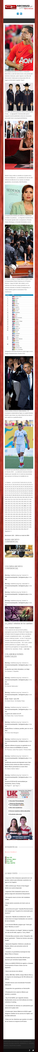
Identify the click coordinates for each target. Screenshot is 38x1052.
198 (30, 516)
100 (10, 497)
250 (8, 529)
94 (25, 495)
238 (30, 525)
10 (24, 482)
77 (19, 493)
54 (29, 489)
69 (31, 491)
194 (19, 516)
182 (14, 514)
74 (13, 493)
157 (27, 508)
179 (6, 514)
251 (11, 529)
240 (8, 527)
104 (21, 497)
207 (27, 518)
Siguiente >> (8, 531)
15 (7, 484)
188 (30, 514)
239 (6, 527)
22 (21, 484)
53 (27, 489)
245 (22, 527)
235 (22, 525)
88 (13, 495)
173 (17, 512)
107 (29, 497)
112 (14, 499)
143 (17, 506)
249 (6, 529)
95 (27, 495)
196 (25, 516)
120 (8, 501)
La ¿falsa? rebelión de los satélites (19, 623)
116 (25, 499)
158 (30, 508)
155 (22, 508)
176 (25, 512)
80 (25, 493)
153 (17, 508)
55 (31, 489)
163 (17, 510)
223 (17, 522)
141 (11, 506)
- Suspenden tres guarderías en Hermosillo (17, 988)
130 (8, 503)
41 (31, 486)
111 (11, 499)
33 (15, 486)
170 (8, 512)
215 (22, 520)
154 (19, 508)
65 (23, 491)
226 (25, 522)
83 (31, 493)
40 (29, 486)
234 (19, 525)
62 (17, 491)
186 (25, 514)
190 (8, 516)
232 (14, 525)
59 (11, 491)
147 (27, 506)
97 (31, 495)
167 (27, 510)
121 (11, 501)
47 (15, 489)
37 (23, 486)
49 (19, 489)
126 (25, 501)
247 (27, 527)
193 (17, 516)
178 (30, 512)
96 (29, 495)
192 (14, 516)
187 (27, 514)
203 (17, 518)
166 (25, 510)
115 (22, 499)
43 (7, 489)
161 (11, 510)
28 (5, 486)
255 (22, 529)
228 (30, 522)
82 (29, 493)
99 (7, 497)
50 (21, 489)
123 (17, 501)
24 (25, 484)
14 (5, 484)
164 (19, 510)
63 (19, 491)
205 (22, 518)
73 (11, 493)
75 (15, 493)
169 (6, 512)
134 (19, 503)
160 (8, 510)
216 (25, 520)
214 (19, 520)
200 (8, 518)
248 (30, 527)
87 (11, 495)
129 (6, 503)
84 (5, 495)
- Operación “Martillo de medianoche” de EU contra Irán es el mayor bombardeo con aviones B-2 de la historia (19, 919)
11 (26, 482)
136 (25, 503)
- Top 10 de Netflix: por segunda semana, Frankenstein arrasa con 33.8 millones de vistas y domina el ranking (18, 1000)
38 (25, 486)
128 (30, 501)
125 (22, 501)
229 (6, 525)
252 (14, 529)
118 (30, 499)
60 (13, 491)
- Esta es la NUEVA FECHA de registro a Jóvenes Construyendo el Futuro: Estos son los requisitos (19, 965)
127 (27, 501)
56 (5, 491)
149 (6, 508)
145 (22, 506)
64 (21, 491)
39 (27, 486)
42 (5, 489)
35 (19, 486)
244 (19, 527)
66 (25, 491)
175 (22, 512)
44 (9, 489)
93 (23, 495)
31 (11, 486)
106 (26, 497)
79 (23, 493)
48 (17, 489)
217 (27, 520)
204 (19, 518)
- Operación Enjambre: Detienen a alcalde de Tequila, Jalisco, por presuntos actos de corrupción (18, 946)
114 (19, 499)
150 (8, 508)
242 (14, 527)
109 (6, 499)
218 (30, 520)
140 (8, 506)
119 (6, 501)
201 (11, 518)
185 (22, 514)
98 (5, 497)
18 (13, 484)
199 (6, 518)
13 (30, 482)
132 (14, 503)
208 (30, 518)
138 (30, 503)
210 (8, 520)
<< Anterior (8, 482)
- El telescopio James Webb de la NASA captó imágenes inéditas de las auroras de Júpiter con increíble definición (19, 1013)
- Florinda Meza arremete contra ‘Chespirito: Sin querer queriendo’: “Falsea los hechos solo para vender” (19, 938)
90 (17, 495)
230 (8, 525)
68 (29, 491)
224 (19, 522)
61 (15, 491)
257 (27, 529)
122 (14, 501)
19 (15, 484)
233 (17, 525)
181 (11, 514)
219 (6, 522)
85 (7, 495)
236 (25, 525)
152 (14, 508)
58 (9, 491)
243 (17, 527)
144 (19, 506)
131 (11, 503)
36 (21, 486)
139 (6, 506)
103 (18, 497)
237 (27, 525)
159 (6, 510)
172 (14, 512)
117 (27, 499)
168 (30, 510)
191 (11, 516)
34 (17, 486)
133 (17, 503)
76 (17, 493)
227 (27, 522)
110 (8, 499)
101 (13, 497)
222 (14, 522)
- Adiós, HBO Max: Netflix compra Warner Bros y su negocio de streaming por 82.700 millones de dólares (19, 977)
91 (19, 495)
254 (19, 529)
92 (21, 495)
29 (7, 486)
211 (11, 520)
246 (25, 527)
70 (5, 493)
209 (6, 520)
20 (17, 484)
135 (22, 503)
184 (19, 514)
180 (8, 514)
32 (13, 486)
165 (22, 510)
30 (9, 486)
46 (13, 489)
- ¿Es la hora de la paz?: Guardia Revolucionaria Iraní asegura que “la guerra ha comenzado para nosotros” (19, 911)
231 (11, 525)
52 (25, 489)
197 (27, 516)
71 (7, 493)
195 (22, 516)
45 (11, 489)
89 (15, 495)
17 (11, 484)
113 (17, 499)
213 (17, 520)
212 (14, 520)
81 (27, 493)
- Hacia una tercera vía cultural (13, 971)
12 (28, 482)
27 (31, 484)
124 (19, 501)
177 (27, 512)
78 (21, 493)
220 (8, 522)
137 (27, 503)
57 (7, 491)
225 (22, 522)
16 (9, 484)
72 (9, 493)
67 (27, 491)
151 (11, 508)
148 (30, 506)
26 (29, 484)
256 (25, 529)
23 (23, 484)
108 (31, 497)
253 (17, 529)
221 (11, 522)
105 (23, 497)
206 (25, 518)
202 (14, 518)
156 (25, 508)
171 (11, 512)
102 (15, 497)
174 (19, 512)
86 (9, 495)
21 (19, 484)
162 (14, 510)
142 (14, 506)
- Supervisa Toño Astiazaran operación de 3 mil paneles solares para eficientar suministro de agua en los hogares (18, 880)
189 (6, 516)
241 (11, 527)
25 (27, 484)
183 (17, 514)
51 (23, 489)
